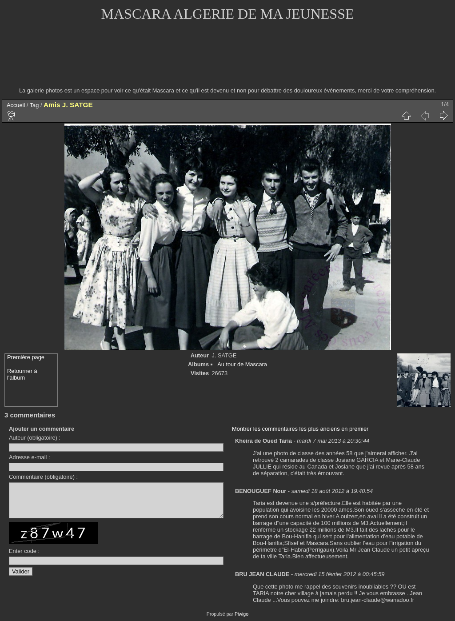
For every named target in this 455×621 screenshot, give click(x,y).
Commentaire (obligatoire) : (43, 476)
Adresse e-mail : (29, 457)
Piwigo (241, 614)
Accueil (16, 105)
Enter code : (24, 557)
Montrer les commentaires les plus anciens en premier (300, 428)
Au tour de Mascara (242, 364)
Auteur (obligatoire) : (34, 437)
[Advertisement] (227, 60)
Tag (34, 105)
